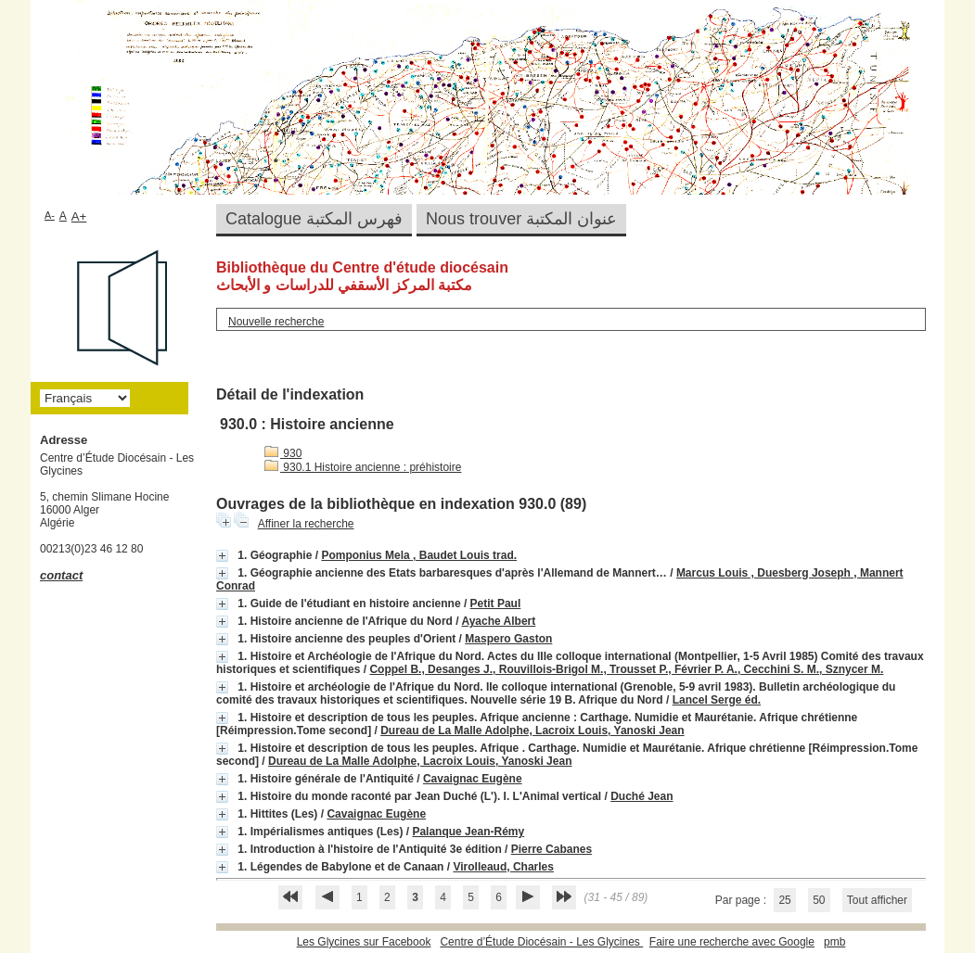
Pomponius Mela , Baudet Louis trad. (419, 555)
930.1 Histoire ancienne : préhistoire (362, 467)
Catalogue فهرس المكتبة (314, 219)
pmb (834, 941)
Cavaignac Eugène (472, 778)
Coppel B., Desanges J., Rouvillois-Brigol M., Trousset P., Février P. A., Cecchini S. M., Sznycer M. (626, 669)
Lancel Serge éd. (717, 699)
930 (282, 453)
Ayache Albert (498, 621)
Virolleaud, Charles (503, 866)
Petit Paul (495, 603)
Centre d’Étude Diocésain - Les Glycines (541, 941)
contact (61, 575)
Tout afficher (877, 900)
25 (784, 900)
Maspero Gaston (508, 638)
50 (819, 900)
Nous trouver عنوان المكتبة (521, 219)
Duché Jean (641, 796)
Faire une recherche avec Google (732, 941)
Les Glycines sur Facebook (364, 941)
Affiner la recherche (306, 523)
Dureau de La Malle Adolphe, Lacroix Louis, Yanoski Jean (532, 730)
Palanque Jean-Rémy (468, 831)
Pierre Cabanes (551, 849)
